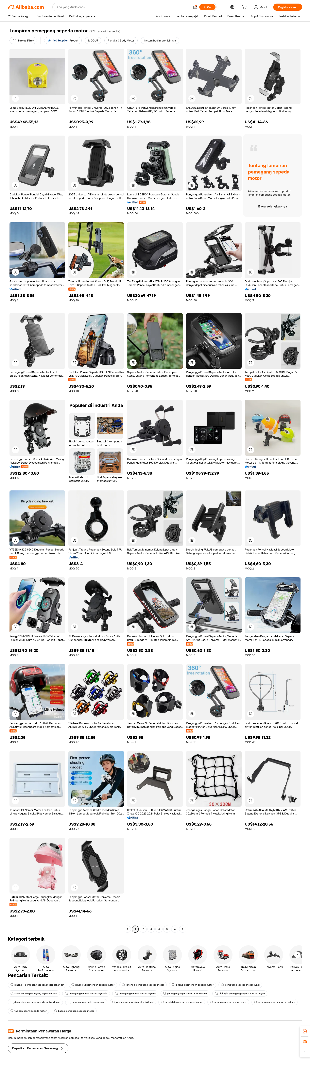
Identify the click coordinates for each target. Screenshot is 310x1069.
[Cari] (207, 7)
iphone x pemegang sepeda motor (193, 984)
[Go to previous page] (127, 929)
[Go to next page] (182, 929)
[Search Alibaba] (123, 7)
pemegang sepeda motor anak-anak (185, 993)
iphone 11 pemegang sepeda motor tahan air (37, 984)
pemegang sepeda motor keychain (86, 993)
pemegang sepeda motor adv (228, 1002)
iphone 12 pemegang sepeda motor (92, 984)
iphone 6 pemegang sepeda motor (143, 984)
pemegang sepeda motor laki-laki (132, 1002)
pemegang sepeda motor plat (86, 1002)
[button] (195, 7)
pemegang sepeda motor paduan (274, 1002)
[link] (305, 1031)
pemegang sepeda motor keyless (135, 993)
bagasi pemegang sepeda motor (74, 1010)
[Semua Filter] (23, 40)
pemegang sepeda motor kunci (240, 984)
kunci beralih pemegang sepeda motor (33, 993)
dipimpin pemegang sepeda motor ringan (240, 993)
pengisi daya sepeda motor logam (181, 1002)
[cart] (245, 7)
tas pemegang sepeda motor (28, 1010)
